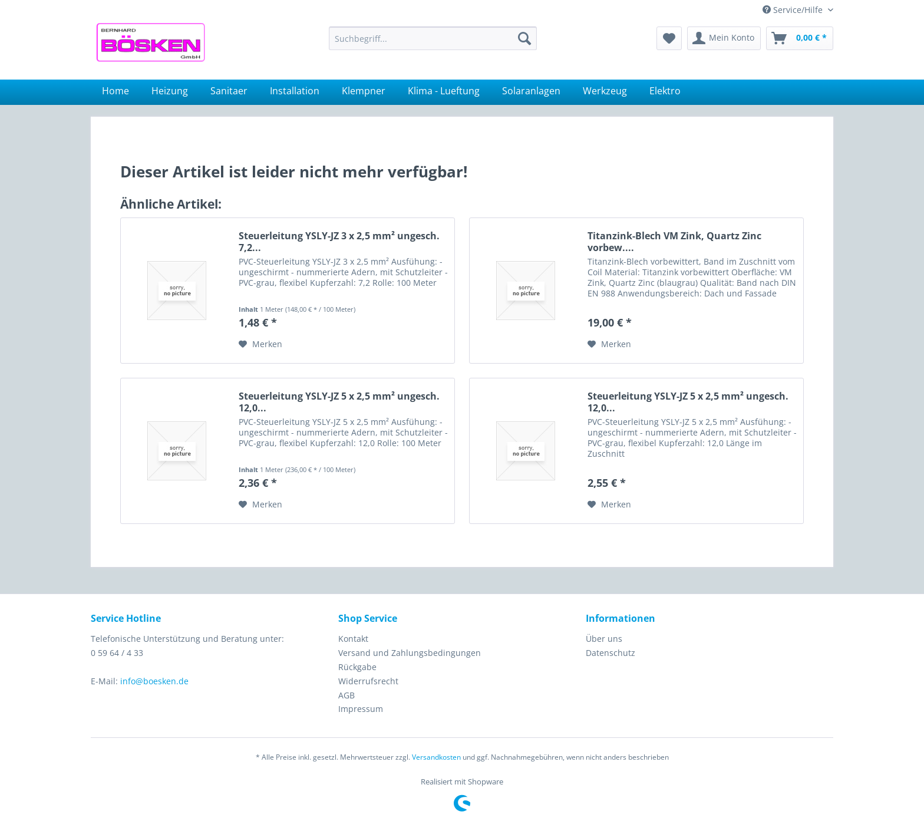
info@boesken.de (154, 681)
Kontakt (353, 638)
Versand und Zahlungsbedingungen (409, 652)
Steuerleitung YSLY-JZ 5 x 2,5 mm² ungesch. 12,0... (339, 402)
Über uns (604, 638)
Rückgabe (357, 666)
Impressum (360, 708)
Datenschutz (610, 652)
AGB (346, 695)
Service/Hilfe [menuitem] (794, 9)
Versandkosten (436, 757)
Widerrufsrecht (368, 681)
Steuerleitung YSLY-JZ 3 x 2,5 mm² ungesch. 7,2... (339, 241)
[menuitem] (433, 38)
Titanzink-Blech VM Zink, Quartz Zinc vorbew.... (674, 241)
